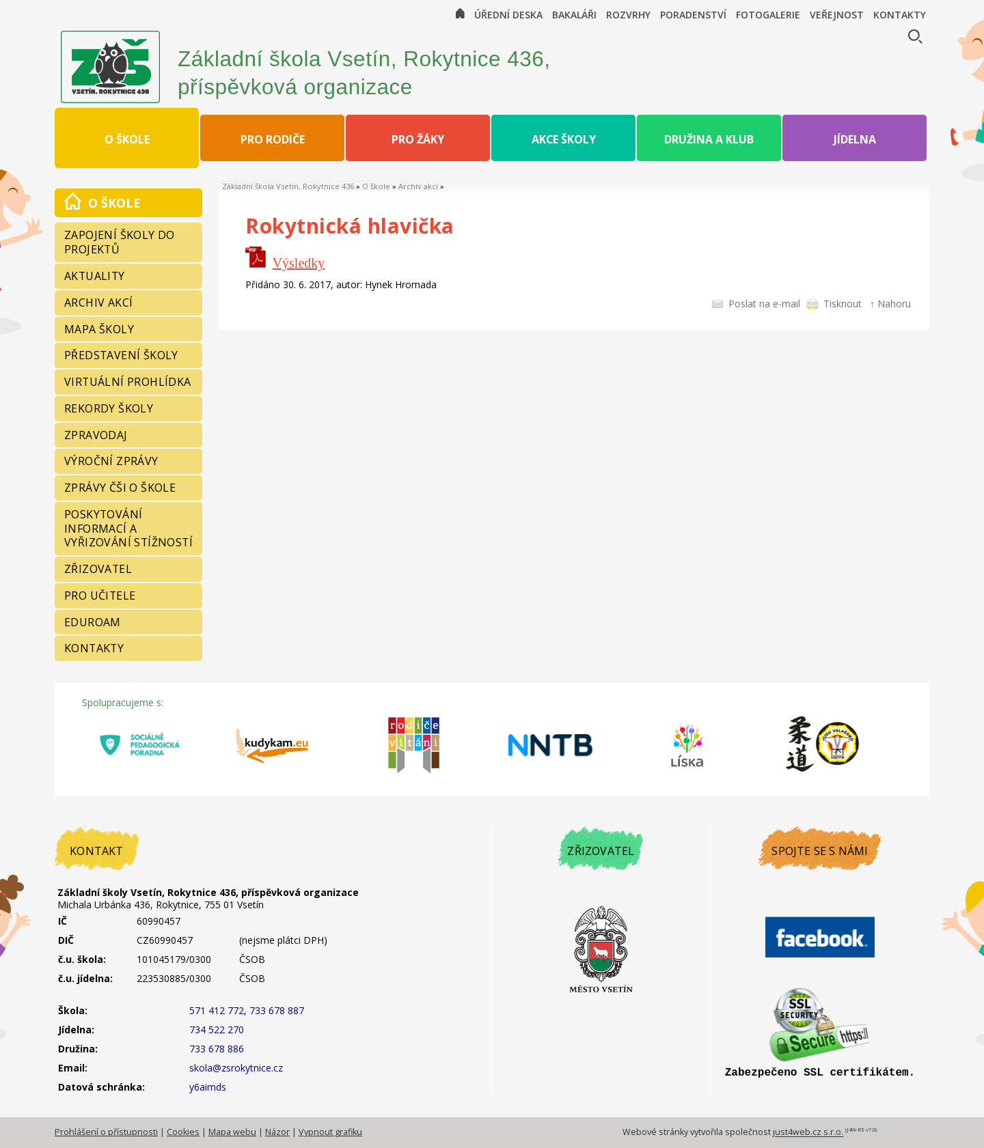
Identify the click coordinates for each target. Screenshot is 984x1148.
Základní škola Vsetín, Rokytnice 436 (288, 186)
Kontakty (899, 14)
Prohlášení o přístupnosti (106, 1132)
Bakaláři (574, 14)
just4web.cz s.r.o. (808, 1132)
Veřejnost (837, 14)
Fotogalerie (768, 14)
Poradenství (693, 14)
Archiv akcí (418, 186)
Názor (277, 1132)
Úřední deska (508, 14)
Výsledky (299, 262)
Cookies (183, 1132)
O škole (376, 186)
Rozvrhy (628, 14)
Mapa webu (232, 1132)
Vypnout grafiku (330, 1132)
